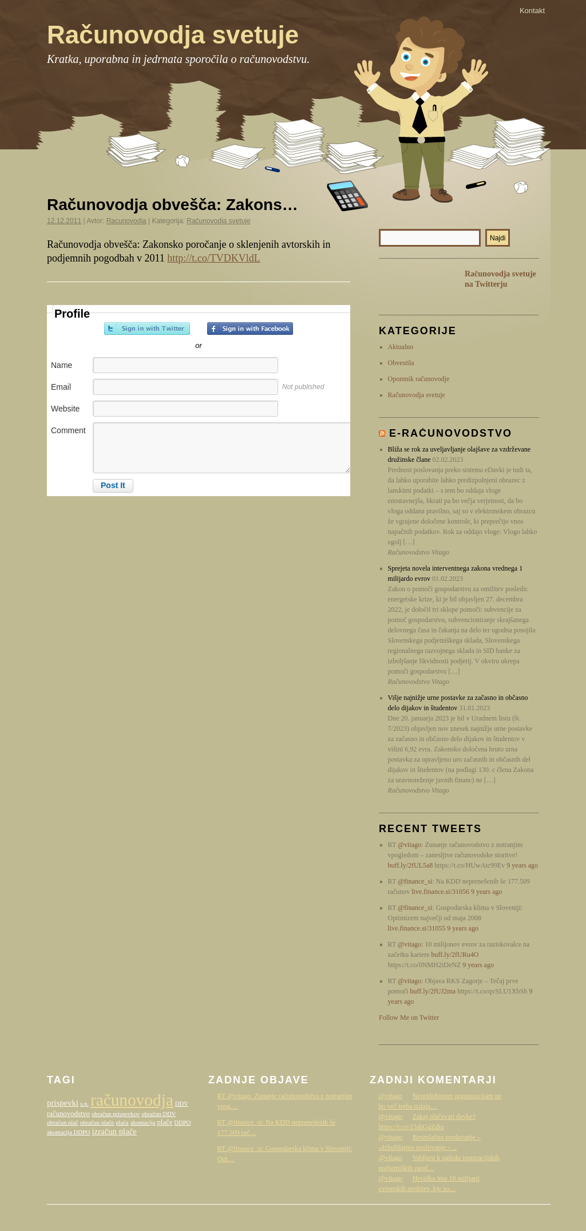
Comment (68, 430)
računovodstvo (68, 1114)
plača (122, 1122)
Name (61, 365)
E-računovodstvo (450, 433)
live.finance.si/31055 (417, 928)
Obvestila (401, 363)
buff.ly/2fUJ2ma (433, 991)
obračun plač (62, 1122)
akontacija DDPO (68, 1132)
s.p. (84, 1104)
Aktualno (401, 347)
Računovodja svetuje (173, 35)
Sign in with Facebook (250, 328)
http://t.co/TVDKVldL (213, 258)
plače (164, 1122)
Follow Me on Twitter (409, 1018)
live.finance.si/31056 (440, 892)
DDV (181, 1104)
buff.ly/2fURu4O (455, 955)
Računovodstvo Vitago (516, 1216)
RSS (396, 286)
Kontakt (532, 10)
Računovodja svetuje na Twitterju (500, 279)
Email (61, 386)
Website (65, 408)
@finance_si (415, 881)
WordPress (459, 1216)
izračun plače (114, 1131)
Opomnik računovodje (419, 379)
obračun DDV (158, 1114)
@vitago (409, 845)
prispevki (62, 1102)
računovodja (131, 1100)
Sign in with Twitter (147, 328)
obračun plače (97, 1122)
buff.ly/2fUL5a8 (410, 865)
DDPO (182, 1122)
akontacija (143, 1122)
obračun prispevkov (116, 1114)
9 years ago (522, 865)
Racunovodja (126, 221)
